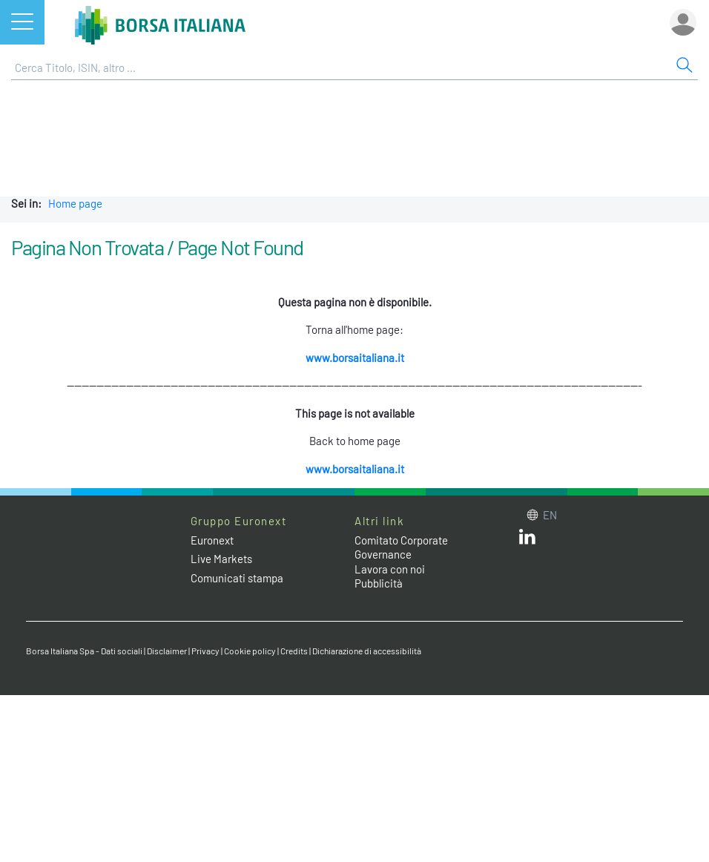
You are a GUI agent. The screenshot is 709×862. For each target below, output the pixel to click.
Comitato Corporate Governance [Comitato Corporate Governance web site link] (401, 547)
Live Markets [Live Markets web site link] (221, 558)
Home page (75, 203)
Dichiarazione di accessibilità (366, 650)
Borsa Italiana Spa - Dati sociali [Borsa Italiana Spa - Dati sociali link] (84, 650)
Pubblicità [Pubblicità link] (378, 583)
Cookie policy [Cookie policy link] (250, 650)
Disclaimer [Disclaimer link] (167, 650)
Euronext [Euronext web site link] (212, 540)
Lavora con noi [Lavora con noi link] (389, 569)
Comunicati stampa (237, 578)
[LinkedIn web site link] (527, 540)
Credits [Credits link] (294, 650)
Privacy (205, 650)
